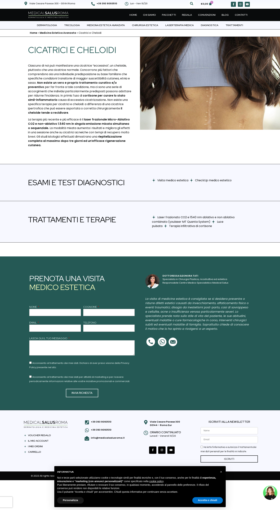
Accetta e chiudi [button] (207, 500)
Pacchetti (169, 14)
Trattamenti (234, 25)
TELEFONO (89, 322)
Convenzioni (207, 14)
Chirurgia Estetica (145, 25)
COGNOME (90, 307)
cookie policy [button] (156, 481)
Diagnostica (209, 25)
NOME (33, 307)
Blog (225, 14)
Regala (187, 14)
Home (133, 14)
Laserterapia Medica (179, 25)
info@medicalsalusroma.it (107, 437)
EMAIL (33, 322)
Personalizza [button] (70, 500)
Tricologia (72, 25)
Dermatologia (47, 25)
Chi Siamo (149, 14)
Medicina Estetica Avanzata (106, 25)
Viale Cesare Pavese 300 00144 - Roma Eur (164, 423)
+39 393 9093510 (107, 3)
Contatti (241, 14)
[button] (191, 3)
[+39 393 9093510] (93, 4)
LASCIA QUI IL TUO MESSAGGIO (48, 338)
